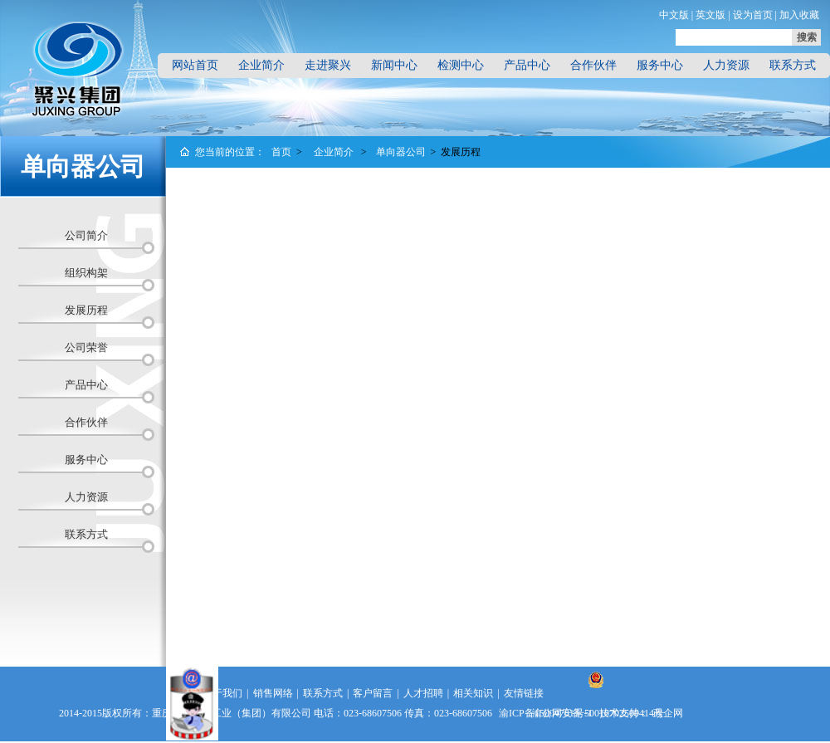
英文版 (710, 15)
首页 (281, 152)
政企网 (668, 713)
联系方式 (792, 65)
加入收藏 (799, 15)
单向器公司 (401, 152)
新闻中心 (394, 65)
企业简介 (261, 65)
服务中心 (660, 65)
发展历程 (86, 310)
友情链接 (524, 693)
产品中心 (527, 65)
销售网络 (273, 693)
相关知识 (473, 693)
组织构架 (86, 272)
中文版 (674, 15)
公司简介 (86, 235)
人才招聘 (423, 693)
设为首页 (753, 15)
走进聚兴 (328, 65)
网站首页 (195, 65)
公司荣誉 (86, 347)
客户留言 (373, 693)
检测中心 (460, 65)
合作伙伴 (593, 65)
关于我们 (222, 693)
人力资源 (726, 65)
